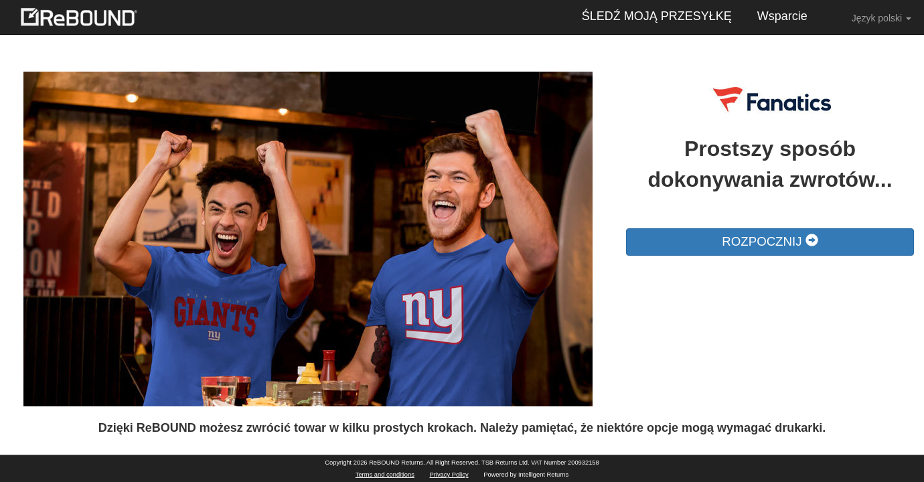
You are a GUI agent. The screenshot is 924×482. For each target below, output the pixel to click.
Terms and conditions (385, 474)
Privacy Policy (449, 474)
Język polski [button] (872, 17)
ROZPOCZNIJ (770, 241)
